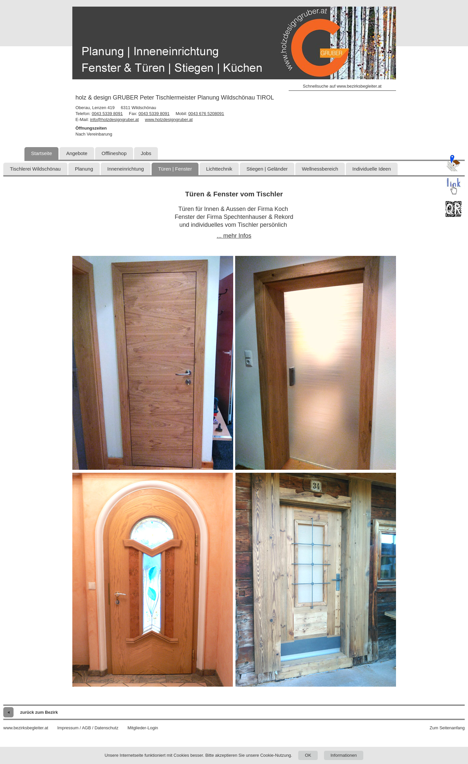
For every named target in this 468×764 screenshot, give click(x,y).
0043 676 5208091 (206, 113)
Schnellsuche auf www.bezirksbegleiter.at (342, 86)
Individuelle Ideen (371, 169)
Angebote (76, 153)
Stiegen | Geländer (267, 169)
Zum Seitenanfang (447, 727)
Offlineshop (114, 153)
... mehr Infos (234, 235)
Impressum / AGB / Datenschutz (87, 727)
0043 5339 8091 (107, 113)
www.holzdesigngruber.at (169, 119)
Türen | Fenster (175, 169)
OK (308, 755)
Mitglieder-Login (142, 727)
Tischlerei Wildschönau (35, 169)
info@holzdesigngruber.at (114, 119)
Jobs (146, 153)
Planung (84, 169)
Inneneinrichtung (125, 169)
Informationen (344, 755)
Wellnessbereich (320, 169)
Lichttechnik (219, 169)
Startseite (41, 153)
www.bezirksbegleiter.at (25, 727)
